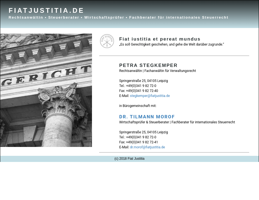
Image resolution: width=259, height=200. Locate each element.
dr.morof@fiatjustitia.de (147, 147)
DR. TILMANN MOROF (147, 116)
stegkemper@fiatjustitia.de (150, 96)
